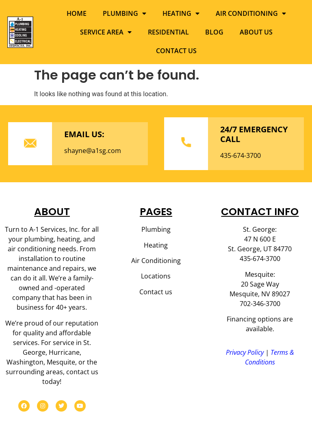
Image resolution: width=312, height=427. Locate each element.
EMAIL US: (84, 134)
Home (77, 13)
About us (256, 32)
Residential (168, 32)
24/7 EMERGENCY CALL (254, 134)
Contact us (176, 50)
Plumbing (124, 13)
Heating (180, 13)
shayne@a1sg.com (92, 150)
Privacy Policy (245, 352)
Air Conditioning (251, 13)
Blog (214, 32)
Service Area (106, 32)
